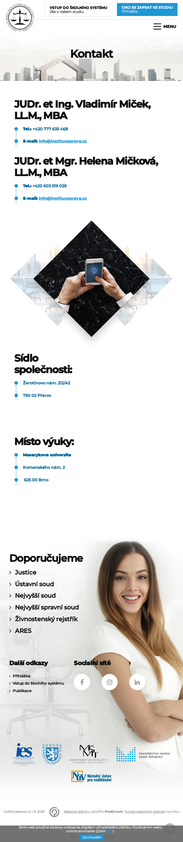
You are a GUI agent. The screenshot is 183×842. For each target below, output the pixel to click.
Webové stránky (76, 812)
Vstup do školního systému (38, 683)
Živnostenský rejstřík (46, 619)
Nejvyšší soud (35, 595)
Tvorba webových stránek (144, 812)
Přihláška (21, 676)
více (109, 831)
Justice (25, 572)
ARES (23, 630)
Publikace (22, 691)
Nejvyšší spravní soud (47, 607)
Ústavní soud (34, 584)
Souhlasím (91, 837)
